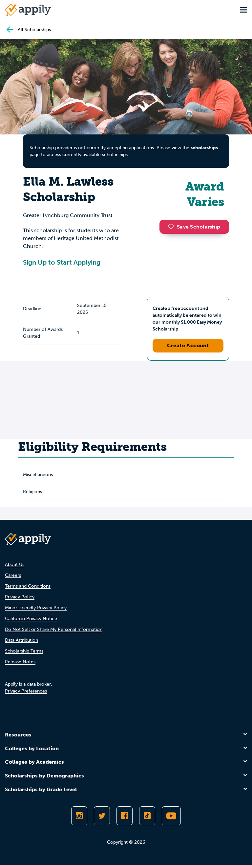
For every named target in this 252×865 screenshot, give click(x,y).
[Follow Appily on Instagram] (79, 815)
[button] (172, 226)
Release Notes (20, 662)
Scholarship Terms (24, 651)
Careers (13, 575)
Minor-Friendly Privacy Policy (36, 608)
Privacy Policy (19, 597)
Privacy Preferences (26, 691)
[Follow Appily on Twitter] (102, 815)
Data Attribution (21, 640)
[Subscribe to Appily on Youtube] (171, 815)
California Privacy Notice (31, 618)
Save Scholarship (194, 227)
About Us (14, 564)
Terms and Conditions (28, 586)
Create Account (188, 345)
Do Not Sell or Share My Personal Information (53, 629)
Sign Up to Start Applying (61, 262)
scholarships (204, 148)
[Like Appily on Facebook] (124, 815)
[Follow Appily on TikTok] (147, 815)
